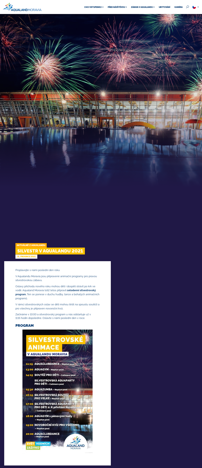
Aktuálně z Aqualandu (31, 245)
